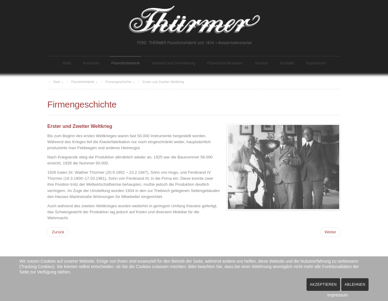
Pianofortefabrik (125, 63)
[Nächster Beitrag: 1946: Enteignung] (330, 231)
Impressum (316, 63)
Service (261, 63)
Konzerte (91, 63)
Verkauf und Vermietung (173, 63)
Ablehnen (355, 284)
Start (67, 63)
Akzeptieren (323, 284)
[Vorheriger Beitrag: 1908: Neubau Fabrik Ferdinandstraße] (58, 231)
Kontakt (287, 63)
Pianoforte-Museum (225, 63)
